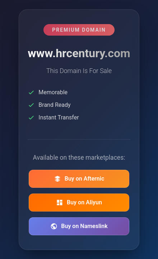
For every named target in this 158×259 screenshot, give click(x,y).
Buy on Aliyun (79, 202)
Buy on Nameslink (78, 226)
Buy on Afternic (79, 178)
